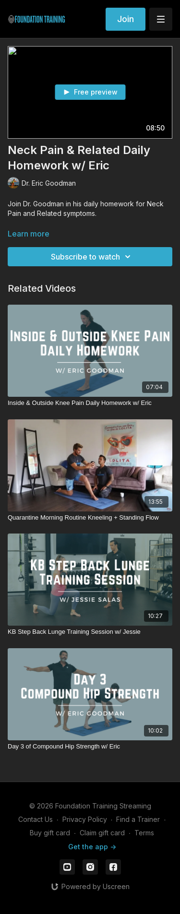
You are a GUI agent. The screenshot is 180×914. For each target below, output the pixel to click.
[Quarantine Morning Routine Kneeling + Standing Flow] (90, 517)
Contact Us (35, 819)
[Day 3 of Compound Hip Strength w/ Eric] (90, 746)
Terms (144, 833)
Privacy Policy (84, 819)
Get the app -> (92, 847)
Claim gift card (102, 833)
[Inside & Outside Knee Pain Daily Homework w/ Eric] (90, 403)
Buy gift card (50, 833)
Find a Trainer (138, 819)
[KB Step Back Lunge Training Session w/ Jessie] (90, 632)
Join (125, 19)
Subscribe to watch (92, 256)
